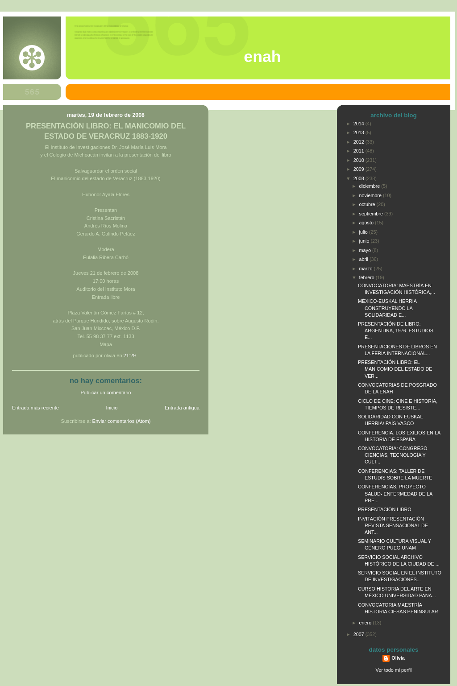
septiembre (371, 213)
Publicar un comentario (106, 392)
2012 (359, 142)
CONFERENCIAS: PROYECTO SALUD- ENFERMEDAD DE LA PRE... (395, 493)
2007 (359, 634)
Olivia (397, 658)
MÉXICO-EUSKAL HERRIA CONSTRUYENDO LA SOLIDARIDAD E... (387, 307)
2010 (359, 160)
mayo (365, 250)
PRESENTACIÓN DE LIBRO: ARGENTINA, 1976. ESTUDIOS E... (395, 330)
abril (364, 259)
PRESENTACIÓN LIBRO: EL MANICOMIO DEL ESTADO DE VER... (395, 369)
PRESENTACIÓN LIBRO (384, 509)
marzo (366, 268)
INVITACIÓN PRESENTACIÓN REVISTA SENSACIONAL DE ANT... (393, 525)
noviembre (371, 195)
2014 (359, 123)
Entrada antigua (182, 407)
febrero (367, 277)
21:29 (130, 355)
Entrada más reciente (35, 407)
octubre (368, 204)
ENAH (262, 57)
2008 (359, 178)
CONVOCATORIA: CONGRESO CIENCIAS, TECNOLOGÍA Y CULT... (392, 455)
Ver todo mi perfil (394, 670)
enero (366, 622)
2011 (359, 150)
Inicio (112, 407)
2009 (359, 169)
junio (365, 241)
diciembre (370, 186)
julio (364, 232)
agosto (367, 222)
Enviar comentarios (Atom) (121, 421)
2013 (359, 132)
